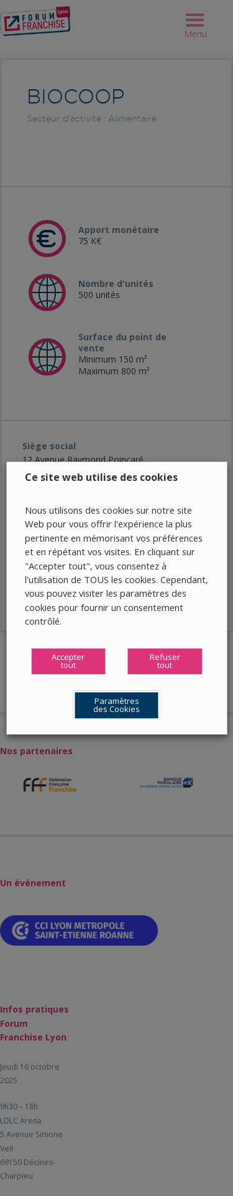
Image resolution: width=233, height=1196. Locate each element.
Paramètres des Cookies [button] (116, 705)
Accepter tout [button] (68, 661)
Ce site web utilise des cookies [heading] (101, 477)
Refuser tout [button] (165, 661)
